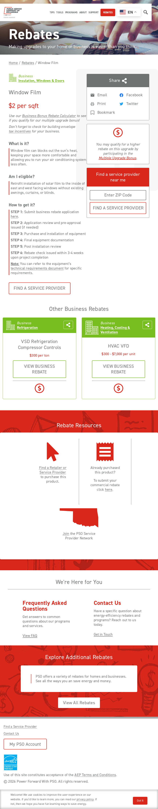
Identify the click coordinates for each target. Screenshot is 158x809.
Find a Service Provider (40, 288)
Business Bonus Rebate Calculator (49, 116)
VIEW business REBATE (39, 369)
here (14, 216)
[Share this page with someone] (118, 97)
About (83, 12)
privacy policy (85, 799)
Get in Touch (103, 634)
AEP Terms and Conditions (95, 775)
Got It (140, 800)
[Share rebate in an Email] (102, 94)
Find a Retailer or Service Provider (52, 470)
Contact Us (11, 733)
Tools (59, 12)
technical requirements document (37, 268)
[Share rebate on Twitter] (131, 103)
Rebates (108, 12)
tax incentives (20, 131)
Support (93, 12)
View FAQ (30, 636)
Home (13, 62)
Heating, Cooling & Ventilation (115, 329)
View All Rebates (79, 703)
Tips (52, 12)
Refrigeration (27, 327)
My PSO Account (25, 744)
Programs (71, 12)
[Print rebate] (102, 103)
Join (66, 533)
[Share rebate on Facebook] (131, 94)
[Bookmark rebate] (102, 112)
